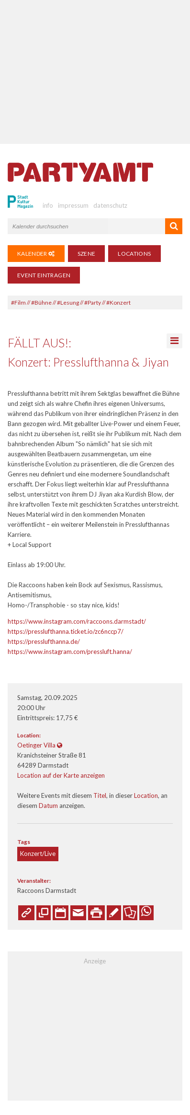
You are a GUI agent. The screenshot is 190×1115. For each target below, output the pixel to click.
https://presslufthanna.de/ (44, 641)
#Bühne (41, 302)
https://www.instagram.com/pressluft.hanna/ (70, 651)
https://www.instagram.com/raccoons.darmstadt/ (77, 621)
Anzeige (95, 961)
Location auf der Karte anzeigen (61, 775)
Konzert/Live (38, 853)
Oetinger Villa (36, 745)
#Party (92, 302)
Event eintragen (43, 275)
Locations (134, 253)
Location (146, 795)
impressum (73, 205)
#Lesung (68, 302)
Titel (99, 795)
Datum (48, 805)
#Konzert (118, 302)
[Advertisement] (95, 72)
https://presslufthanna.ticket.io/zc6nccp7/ (65, 631)
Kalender (36, 253)
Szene (87, 253)
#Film (18, 302)
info (48, 205)
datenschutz (110, 205)
